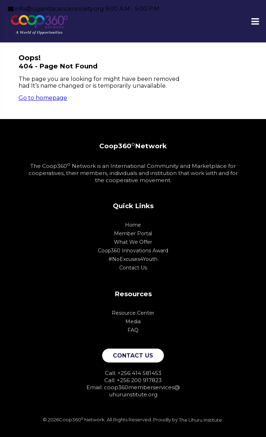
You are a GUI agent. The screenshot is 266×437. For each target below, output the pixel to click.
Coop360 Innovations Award (133, 250)
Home (133, 225)
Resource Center (133, 313)
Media (133, 321)
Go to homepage (43, 97)
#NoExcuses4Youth (133, 259)
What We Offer (133, 242)
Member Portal (133, 233)
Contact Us (133, 267)
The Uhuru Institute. (201, 420)
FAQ (133, 330)
